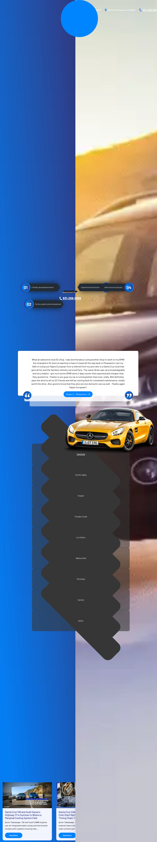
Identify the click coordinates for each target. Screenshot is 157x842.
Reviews (11, 794)
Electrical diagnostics (12, 553)
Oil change (7, 596)
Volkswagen (45, 801)
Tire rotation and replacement (15, 589)
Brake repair (8, 593)
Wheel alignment (10, 561)
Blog (10, 801)
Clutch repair (8, 569)
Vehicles (11, 797)
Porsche (43, 794)
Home (10, 783)
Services (11, 790)
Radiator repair (9, 577)
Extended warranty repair (13, 545)
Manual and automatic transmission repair (20, 557)
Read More (13, 680)
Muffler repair (8, 581)
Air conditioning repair (12, 541)
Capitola (23, 452)
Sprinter (43, 797)
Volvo (42, 804)
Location (11, 804)
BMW (42, 786)
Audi (42, 783)
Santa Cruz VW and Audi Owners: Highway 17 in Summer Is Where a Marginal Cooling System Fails (23, 659)
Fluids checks (8, 585)
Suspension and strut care (14, 549)
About (10, 786)
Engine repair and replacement (15, 573)
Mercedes (44, 790)
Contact (11, 808)
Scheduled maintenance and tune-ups (18, 565)
